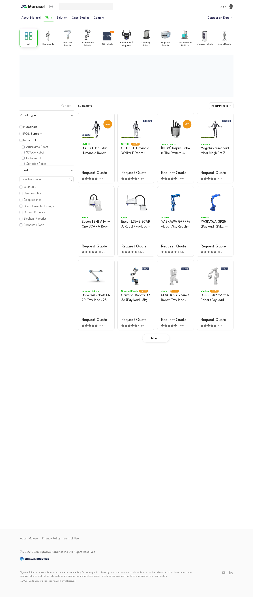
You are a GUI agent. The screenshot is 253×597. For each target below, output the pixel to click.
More (157, 338)
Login (223, 6)
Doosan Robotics (34, 212)
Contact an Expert (219, 17)
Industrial (29, 140)
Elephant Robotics (35, 218)
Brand (47, 170)
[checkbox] (21, 126)
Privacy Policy (51, 538)
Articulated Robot (37, 147)
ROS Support (32, 133)
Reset (66, 105)
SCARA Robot (35, 152)
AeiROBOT (31, 187)
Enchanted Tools (34, 225)
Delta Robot (33, 158)
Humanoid (30, 127)
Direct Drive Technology (39, 206)
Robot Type (47, 115)
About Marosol (29, 538)
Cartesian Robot (36, 163)
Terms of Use (70, 538)
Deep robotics (32, 199)
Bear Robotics (32, 193)
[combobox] (221, 105)
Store (48, 17)
